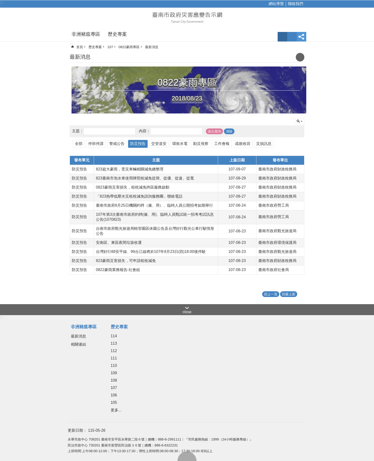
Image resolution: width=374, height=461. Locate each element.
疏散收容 (242, 144)
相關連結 (78, 344)
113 (114, 343)
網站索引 (292, 36)
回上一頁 (270, 294)
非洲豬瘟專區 (86, 34)
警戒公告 (117, 144)
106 (114, 395)
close (186, 312)
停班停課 (96, 144)
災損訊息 (263, 144)
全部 (79, 144)
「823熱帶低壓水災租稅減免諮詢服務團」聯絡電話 (139, 196)
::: (1, 2)
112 (114, 351)
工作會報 (221, 144)
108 (114, 380)
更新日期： (77, 430)
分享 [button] (301, 36)
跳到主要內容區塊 (2, 2)
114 (114, 336)
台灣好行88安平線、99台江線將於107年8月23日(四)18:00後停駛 (151, 252)
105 (114, 402)
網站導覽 (276, 4)
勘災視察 (200, 144)
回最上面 (187, 456)
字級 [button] (282, 36)
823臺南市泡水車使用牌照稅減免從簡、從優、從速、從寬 (145, 178)
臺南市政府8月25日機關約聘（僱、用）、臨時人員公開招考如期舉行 (154, 205)
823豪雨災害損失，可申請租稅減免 (126, 261)
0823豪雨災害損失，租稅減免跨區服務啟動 (132, 187)
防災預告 (137, 144)
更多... (116, 410)
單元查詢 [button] (299, 121)
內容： (144, 131)
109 (114, 373)
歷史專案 (117, 34)
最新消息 (151, 47)
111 (114, 358)
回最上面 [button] (288, 294)
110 (114, 366)
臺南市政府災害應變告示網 (187, 17)
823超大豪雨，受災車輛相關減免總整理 (129, 169)
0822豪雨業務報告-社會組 (118, 270)
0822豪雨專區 (129, 47)
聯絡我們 (295, 4)
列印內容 (300, 57)
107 (110, 47)
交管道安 (158, 144)
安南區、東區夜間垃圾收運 (119, 243)
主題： (77, 131)
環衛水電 (179, 144)
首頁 (79, 47)
